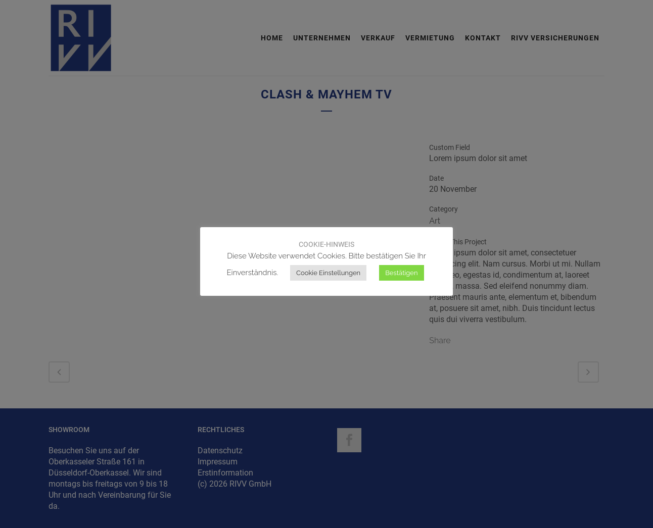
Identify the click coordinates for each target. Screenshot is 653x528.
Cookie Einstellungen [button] (328, 273)
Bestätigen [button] (401, 273)
